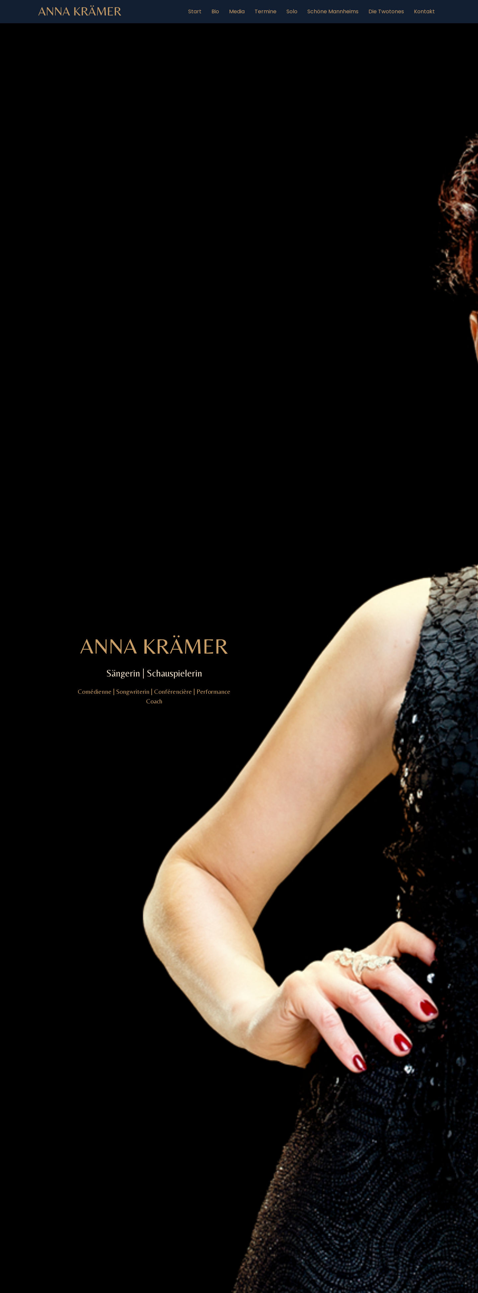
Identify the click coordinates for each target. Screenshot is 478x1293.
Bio (215, 11)
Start (194, 11)
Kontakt (424, 11)
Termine (266, 11)
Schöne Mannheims (332, 11)
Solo (291, 11)
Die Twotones (386, 11)
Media (237, 11)
